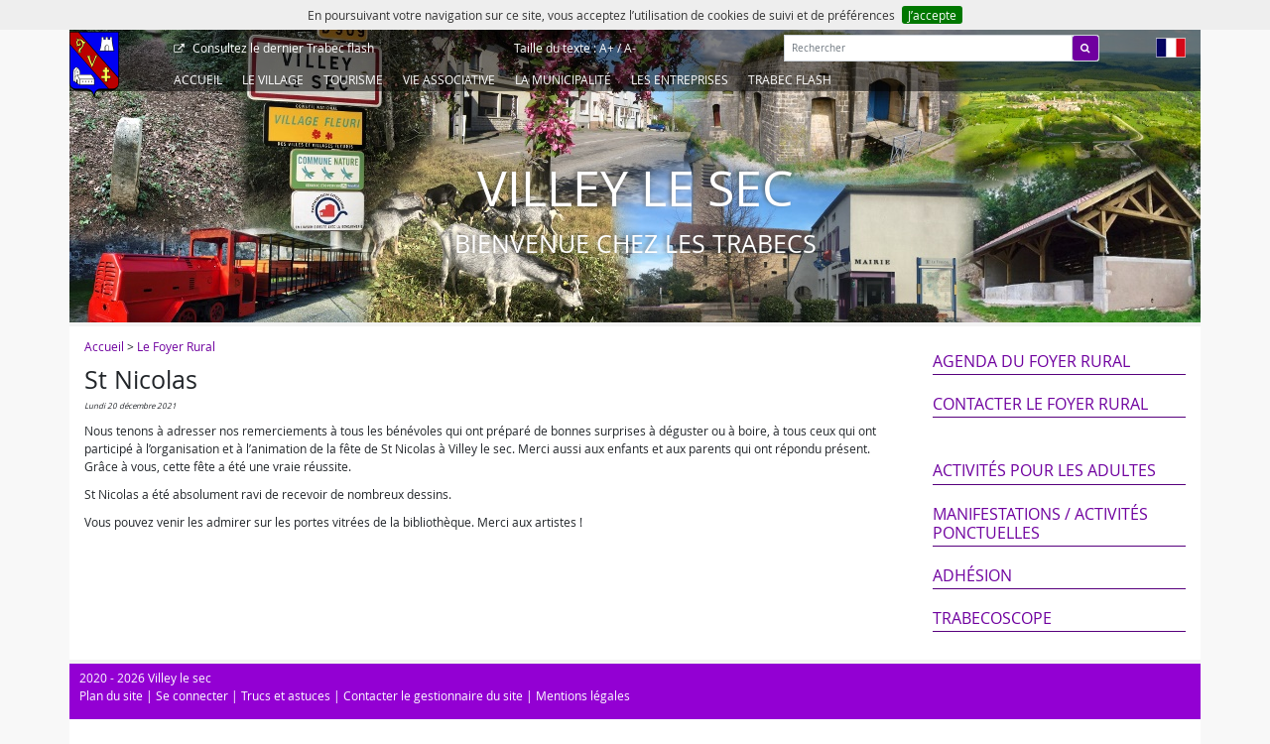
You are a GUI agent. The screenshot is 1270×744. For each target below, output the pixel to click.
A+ (606, 48)
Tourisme (353, 79)
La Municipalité (563, 79)
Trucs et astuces (285, 695)
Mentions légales (583, 695)
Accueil (198, 79)
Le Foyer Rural (176, 346)
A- (630, 48)
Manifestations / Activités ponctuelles (1040, 523)
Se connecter (192, 695)
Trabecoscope (992, 618)
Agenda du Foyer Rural (1031, 361)
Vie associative (449, 79)
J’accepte (932, 15)
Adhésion (972, 575)
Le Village (273, 79)
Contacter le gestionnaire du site (433, 695)
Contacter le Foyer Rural (1040, 404)
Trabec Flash (789, 79)
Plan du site (111, 695)
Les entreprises (679, 79)
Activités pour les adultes (1044, 470)
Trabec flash (282, 48)
